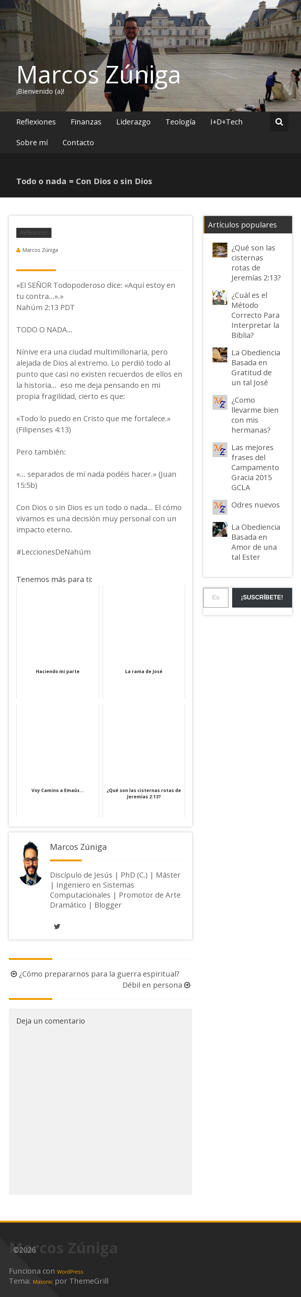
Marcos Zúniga (98, 74)
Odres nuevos (255, 505)
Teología (180, 122)
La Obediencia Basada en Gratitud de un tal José (255, 367)
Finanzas (86, 122)
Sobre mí (32, 142)
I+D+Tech (226, 122)
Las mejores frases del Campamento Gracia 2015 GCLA (255, 467)
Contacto (78, 142)
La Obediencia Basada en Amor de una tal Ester (255, 542)
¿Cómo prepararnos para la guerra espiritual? (94, 974)
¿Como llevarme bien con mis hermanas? (255, 415)
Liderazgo (133, 122)
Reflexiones (36, 122)
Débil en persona (157, 985)
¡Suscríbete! (262, 597)
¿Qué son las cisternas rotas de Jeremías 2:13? (256, 263)
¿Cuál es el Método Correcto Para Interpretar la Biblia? (255, 315)
